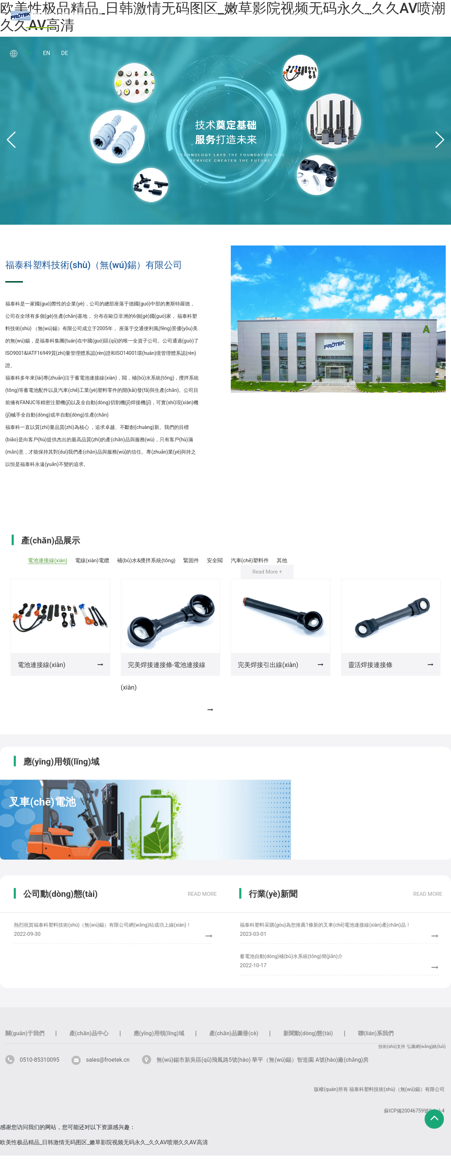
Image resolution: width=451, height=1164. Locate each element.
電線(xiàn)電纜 (97, 560)
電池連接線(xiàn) (46, 560)
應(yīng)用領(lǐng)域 (191, 15)
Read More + (267, 580)
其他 (278, 568)
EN (46, 53)
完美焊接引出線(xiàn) (268, 673)
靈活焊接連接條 (370, 673)
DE (64, 53)
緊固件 (210, 560)
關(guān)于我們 (82, 15)
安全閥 (238, 560)
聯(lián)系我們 (369, 15)
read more (202, 905)
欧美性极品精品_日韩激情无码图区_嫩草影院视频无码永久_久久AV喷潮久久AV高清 (104, 1150)
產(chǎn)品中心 (134, 15)
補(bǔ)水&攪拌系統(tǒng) (159, 560)
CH (28, 53)
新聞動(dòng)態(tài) (314, 15)
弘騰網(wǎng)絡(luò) (426, 1055)
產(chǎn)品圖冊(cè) (253, 15)
